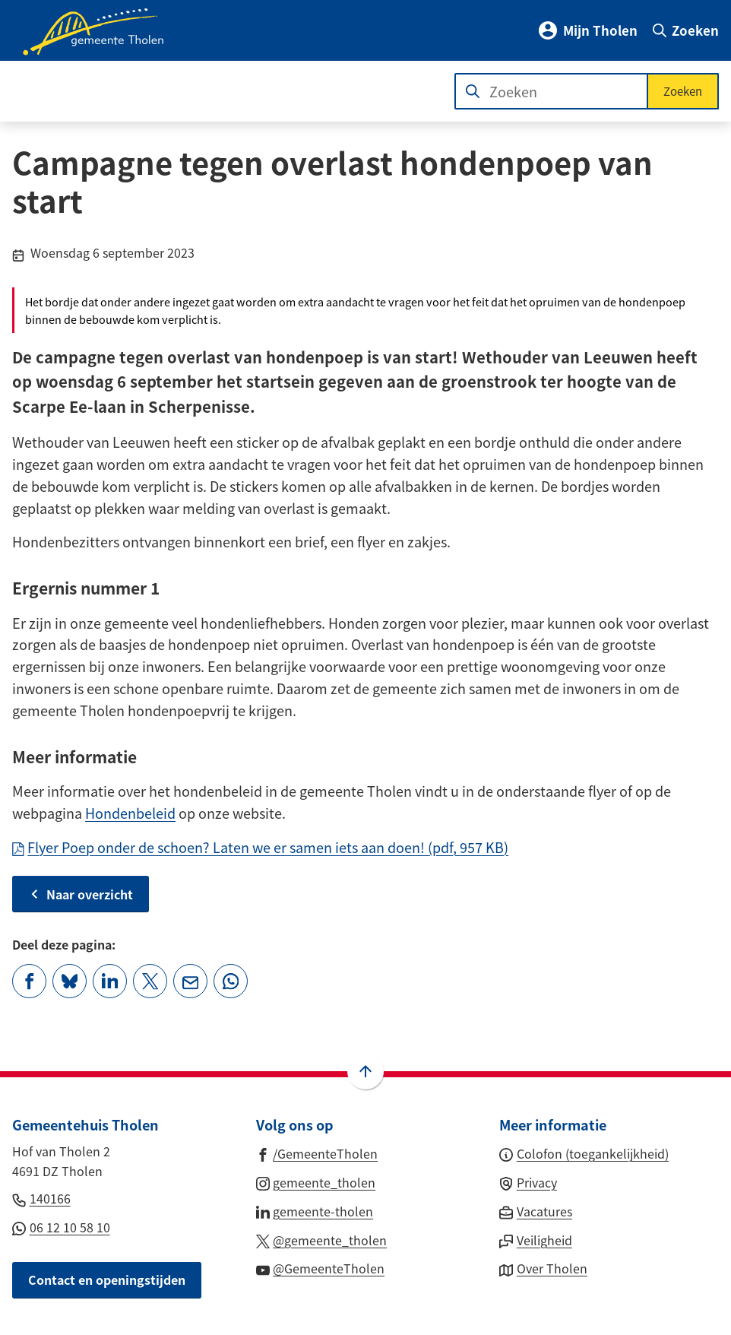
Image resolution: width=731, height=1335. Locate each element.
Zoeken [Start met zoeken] (682, 91)
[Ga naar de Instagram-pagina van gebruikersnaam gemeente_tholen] (316, 1181)
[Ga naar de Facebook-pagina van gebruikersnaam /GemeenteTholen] (317, 1152)
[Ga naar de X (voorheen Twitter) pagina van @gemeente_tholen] (322, 1239)
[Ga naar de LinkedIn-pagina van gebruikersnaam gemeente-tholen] (315, 1210)
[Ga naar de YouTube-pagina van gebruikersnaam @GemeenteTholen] (320, 1267)
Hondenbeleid (130, 813)
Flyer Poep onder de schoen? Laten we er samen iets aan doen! (260, 847)
